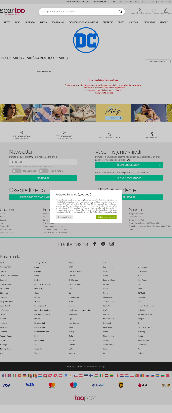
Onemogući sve (64, 217)
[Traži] (120, 11)
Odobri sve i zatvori (106, 217)
